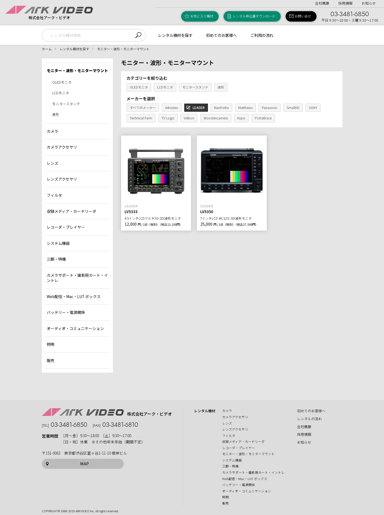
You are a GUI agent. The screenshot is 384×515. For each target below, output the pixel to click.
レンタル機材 (204, 410)
